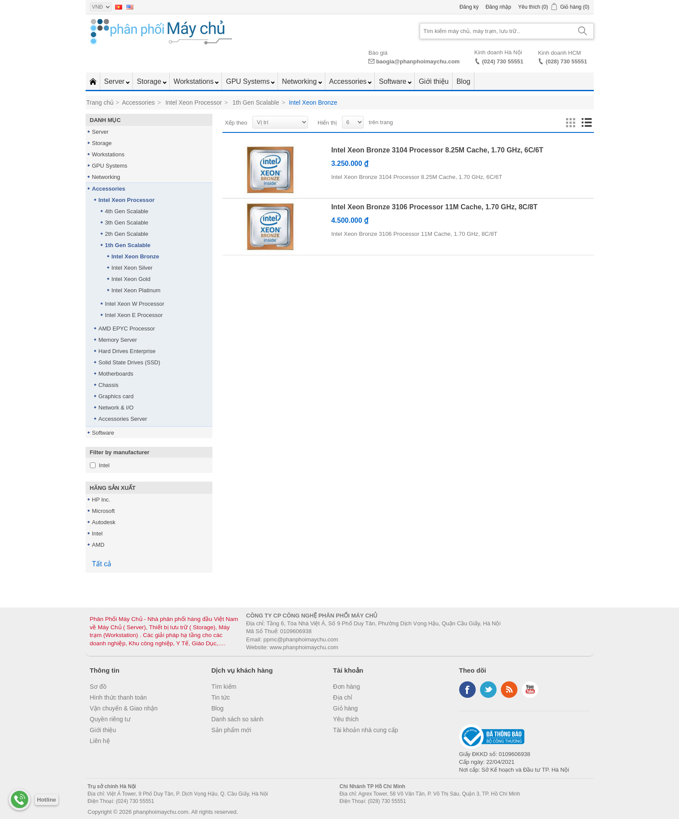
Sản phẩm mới (232, 730)
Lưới (571, 123)
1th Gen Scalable (128, 245)
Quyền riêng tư (110, 719)
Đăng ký (469, 7)
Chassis (109, 385)
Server (115, 81)
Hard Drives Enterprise (127, 351)
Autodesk (104, 522)
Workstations (195, 81)
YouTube (530, 689)
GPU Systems (249, 81)
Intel (104, 465)
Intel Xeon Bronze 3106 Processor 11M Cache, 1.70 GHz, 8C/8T (434, 207)
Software (393, 81)
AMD (98, 545)
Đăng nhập (498, 7)
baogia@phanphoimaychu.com (418, 61)
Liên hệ (100, 740)
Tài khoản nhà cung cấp (365, 730)
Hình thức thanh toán (118, 697)
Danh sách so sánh (238, 719)
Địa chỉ (343, 697)
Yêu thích (346, 719)
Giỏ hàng (345, 708)
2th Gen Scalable (127, 234)
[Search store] (496, 31)
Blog (463, 81)
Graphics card (116, 396)
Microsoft (103, 511)
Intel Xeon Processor (127, 200)
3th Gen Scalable (127, 222)
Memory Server (118, 340)
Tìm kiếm (224, 686)
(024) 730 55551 (502, 61)
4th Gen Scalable (127, 211)
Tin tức (221, 697)
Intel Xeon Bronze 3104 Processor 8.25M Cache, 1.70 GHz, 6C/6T (437, 150)
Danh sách (586, 123)
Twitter (488, 689)
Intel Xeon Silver (132, 267)
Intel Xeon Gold (131, 279)
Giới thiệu (434, 81)
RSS (509, 689)
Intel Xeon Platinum (136, 290)
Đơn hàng (346, 686)
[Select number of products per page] (353, 122)
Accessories (349, 81)
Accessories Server (123, 419)
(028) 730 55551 (566, 61)
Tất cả (102, 564)
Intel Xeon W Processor (135, 304)
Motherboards (116, 373)
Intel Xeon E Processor (134, 315)
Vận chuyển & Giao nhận (124, 708)
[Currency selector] (101, 7)
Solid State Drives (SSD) (129, 362)
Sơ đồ (98, 686)
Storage (150, 81)
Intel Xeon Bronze (135, 256)
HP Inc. (101, 499)
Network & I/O (116, 407)
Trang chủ (100, 102)
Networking (300, 81)
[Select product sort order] (280, 122)
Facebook (467, 689)
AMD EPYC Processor (127, 328)
